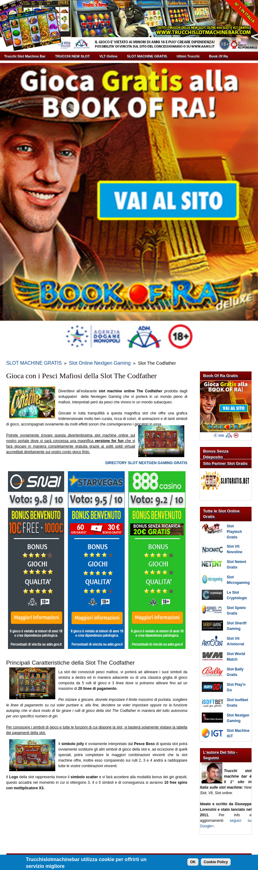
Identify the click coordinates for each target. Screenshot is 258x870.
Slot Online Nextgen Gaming (81, 361)
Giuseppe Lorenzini (135, 853)
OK (193, 862)
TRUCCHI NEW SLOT (72, 56)
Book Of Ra (218, 56)
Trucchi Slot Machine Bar (25, 56)
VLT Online (109, 56)
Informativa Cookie (169, 853)
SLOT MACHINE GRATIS (147, 56)
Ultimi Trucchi (188, 56)
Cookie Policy (216, 862)
